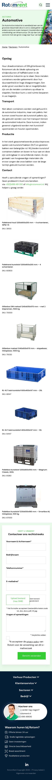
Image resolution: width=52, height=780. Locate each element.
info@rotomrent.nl (35, 184)
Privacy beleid (38, 770)
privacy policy (32, 641)
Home (4, 47)
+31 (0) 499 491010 (23, 716)
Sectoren (13, 47)
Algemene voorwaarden (26, 773)
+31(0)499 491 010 (14, 184)
